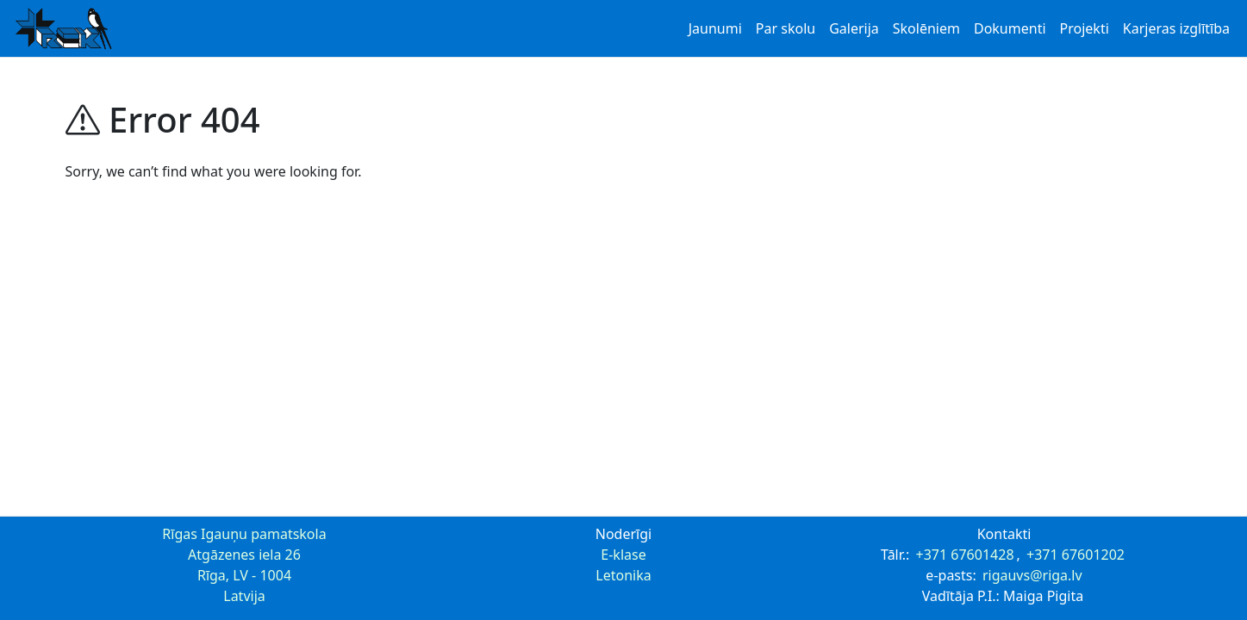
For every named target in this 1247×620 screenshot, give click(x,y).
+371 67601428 (965, 554)
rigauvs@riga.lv (1032, 575)
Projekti (1084, 28)
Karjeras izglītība (1176, 28)
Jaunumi (715, 28)
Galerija (854, 28)
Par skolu (785, 28)
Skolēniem (926, 28)
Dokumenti (1010, 28)
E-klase (623, 554)
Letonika (623, 575)
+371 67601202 (1075, 554)
